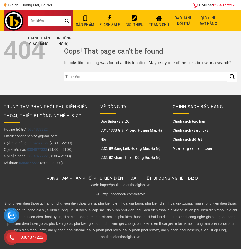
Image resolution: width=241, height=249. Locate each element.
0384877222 (214, 5)
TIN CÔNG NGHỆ (63, 41)
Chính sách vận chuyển (192, 130)
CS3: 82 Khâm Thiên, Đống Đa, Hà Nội (131, 157)
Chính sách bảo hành (190, 121)
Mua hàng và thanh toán (192, 148)
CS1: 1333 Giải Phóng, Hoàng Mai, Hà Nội (131, 135)
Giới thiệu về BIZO (115, 121)
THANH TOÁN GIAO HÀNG (39, 41)
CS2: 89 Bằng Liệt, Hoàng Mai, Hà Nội (131, 148)
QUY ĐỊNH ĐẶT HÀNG (208, 21)
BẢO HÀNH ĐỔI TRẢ (184, 21)
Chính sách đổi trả (188, 139)
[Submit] (232, 77)
